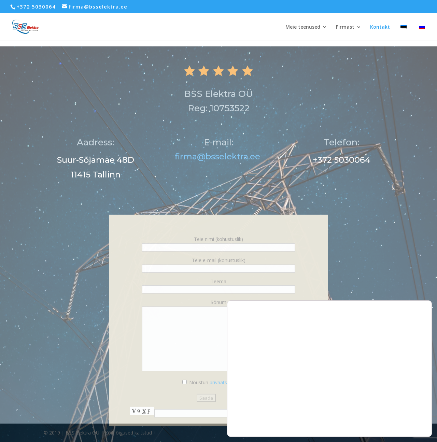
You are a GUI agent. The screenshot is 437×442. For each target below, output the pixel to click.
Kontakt (380, 27)
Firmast (345, 27)
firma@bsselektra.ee (218, 168)
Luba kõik (400, 384)
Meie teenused (302, 27)
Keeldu (400, 399)
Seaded (401, 413)
